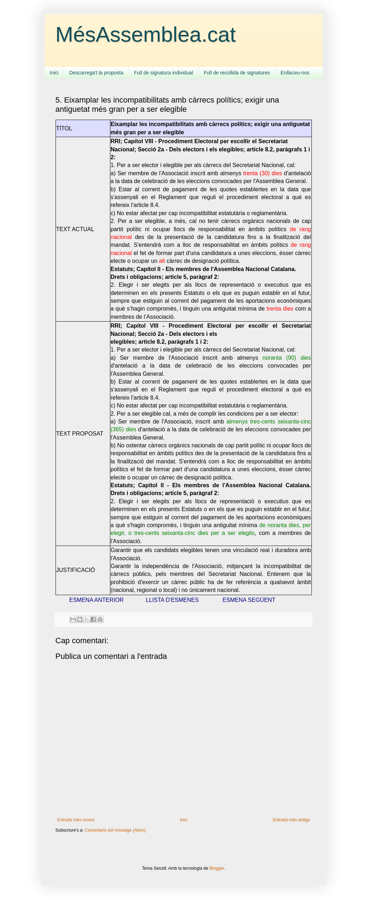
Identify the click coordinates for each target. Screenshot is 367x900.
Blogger (216, 868)
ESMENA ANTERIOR (96, 600)
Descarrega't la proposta (96, 73)
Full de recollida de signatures (237, 73)
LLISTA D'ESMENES (172, 600)
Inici (54, 73)
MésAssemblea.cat (146, 34)
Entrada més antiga (291, 819)
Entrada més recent (76, 819)
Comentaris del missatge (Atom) (115, 830)
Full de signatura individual (163, 73)
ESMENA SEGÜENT (248, 600)
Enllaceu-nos (295, 73)
